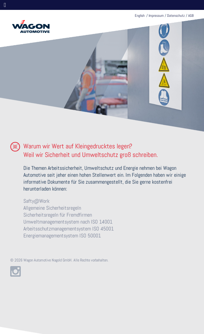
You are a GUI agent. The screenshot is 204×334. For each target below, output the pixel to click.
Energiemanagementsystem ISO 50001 (62, 235)
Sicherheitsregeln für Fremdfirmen (57, 214)
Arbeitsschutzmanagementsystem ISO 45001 (68, 228)
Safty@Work (36, 200)
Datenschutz (176, 15)
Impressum (156, 15)
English (140, 15)
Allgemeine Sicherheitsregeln (52, 207)
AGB (191, 15)
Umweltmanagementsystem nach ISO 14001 (67, 221)
